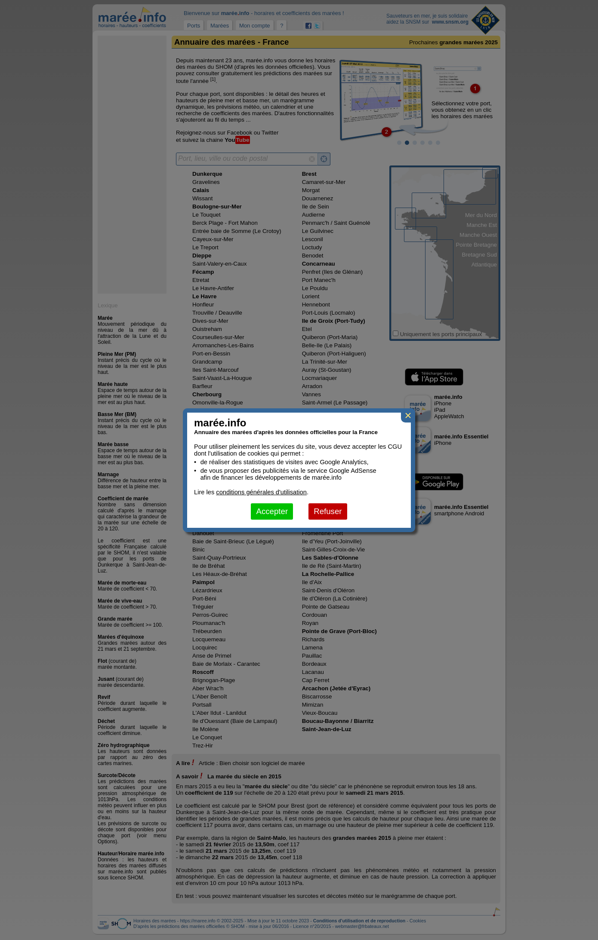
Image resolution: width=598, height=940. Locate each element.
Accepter (272, 511)
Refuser (328, 511)
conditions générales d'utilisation (261, 492)
